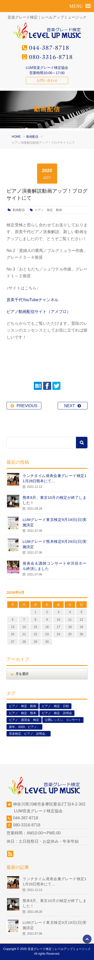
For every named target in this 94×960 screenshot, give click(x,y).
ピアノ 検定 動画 (48, 210)
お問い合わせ (47, 80)
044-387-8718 (25, 818)
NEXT (69, 406)
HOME (16, 136)
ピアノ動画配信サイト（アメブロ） (39, 311)
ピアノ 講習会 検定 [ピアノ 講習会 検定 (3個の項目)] (24, 720)
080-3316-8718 (26, 825)
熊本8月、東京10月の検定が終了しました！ (54, 500)
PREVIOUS (27, 406)
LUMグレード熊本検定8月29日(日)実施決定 (54, 544)
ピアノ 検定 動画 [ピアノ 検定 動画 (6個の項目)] (22, 706)
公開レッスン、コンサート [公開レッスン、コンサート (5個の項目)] (63, 720)
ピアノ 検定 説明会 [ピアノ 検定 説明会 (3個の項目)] (57, 713)
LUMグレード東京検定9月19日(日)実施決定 (54, 522)
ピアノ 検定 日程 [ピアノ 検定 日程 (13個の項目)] (55, 706)
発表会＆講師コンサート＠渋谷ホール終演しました (54, 566)
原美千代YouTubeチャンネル (32, 300)
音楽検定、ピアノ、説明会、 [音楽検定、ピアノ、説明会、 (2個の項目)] (28, 733)
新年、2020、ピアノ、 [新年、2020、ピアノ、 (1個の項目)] (24, 727)
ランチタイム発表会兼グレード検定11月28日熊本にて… (54, 478)
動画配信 (32, 136)
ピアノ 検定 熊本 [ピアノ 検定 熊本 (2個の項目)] (22, 713)
